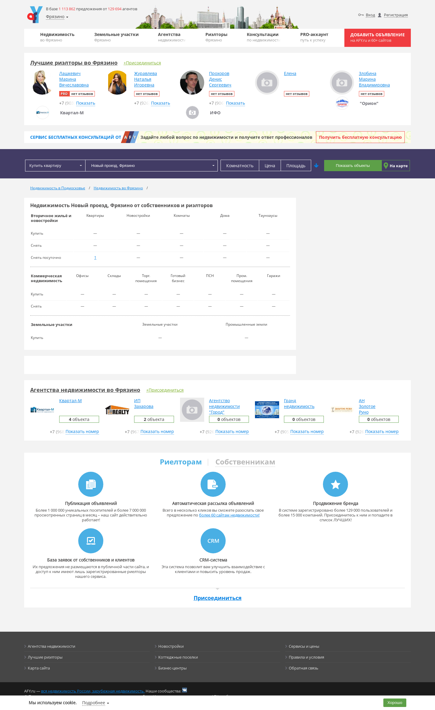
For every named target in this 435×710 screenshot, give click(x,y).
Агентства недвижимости (51, 646)
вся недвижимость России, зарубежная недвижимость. (93, 691)
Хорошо (395, 702)
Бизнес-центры (172, 668)
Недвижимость (57, 37)
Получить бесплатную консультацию (360, 137)
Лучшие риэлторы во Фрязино (74, 62)
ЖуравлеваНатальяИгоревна (145, 79)
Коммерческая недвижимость (46, 278)
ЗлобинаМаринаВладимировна (374, 79)
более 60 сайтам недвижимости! (229, 515)
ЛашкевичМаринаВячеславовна (74, 79)
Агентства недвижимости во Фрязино (85, 389)
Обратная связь (303, 668)
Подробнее (93, 702)
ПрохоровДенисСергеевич (220, 79)
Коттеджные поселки (178, 657)
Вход (370, 15)
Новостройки (171, 646)
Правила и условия (306, 657)
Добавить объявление (377, 37)
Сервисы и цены (304, 646)
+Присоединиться (142, 63)
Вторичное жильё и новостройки (51, 218)
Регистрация (396, 15)
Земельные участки (116, 37)
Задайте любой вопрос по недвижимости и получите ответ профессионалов (226, 137)
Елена (290, 73)
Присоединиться (218, 597)
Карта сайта (39, 668)
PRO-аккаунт (314, 37)
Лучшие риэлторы (45, 657)
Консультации (264, 37)
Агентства (172, 37)
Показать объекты (353, 165)
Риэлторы (216, 37)
